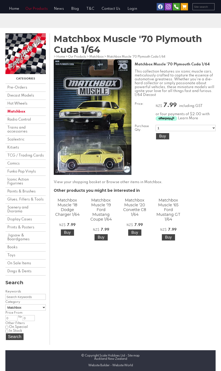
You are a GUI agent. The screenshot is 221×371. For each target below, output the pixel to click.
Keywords (13, 291)
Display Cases (19, 219)
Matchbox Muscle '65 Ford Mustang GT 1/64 (168, 210)
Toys (11, 255)
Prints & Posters (20, 227)
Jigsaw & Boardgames (18, 237)
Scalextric (15, 139)
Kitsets (13, 147)
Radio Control (19, 119)
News (59, 9)
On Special (16, 327)
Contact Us (111, 9)
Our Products (36, 9)
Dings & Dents (19, 271)
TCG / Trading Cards (25, 155)
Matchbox (16, 111)
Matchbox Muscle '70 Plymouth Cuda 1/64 (136, 56)
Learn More (188, 118)
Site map (134, 355)
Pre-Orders (17, 87)
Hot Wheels (17, 103)
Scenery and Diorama (17, 209)
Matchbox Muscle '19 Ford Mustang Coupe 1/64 (101, 210)
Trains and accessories (17, 129)
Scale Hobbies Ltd (112, 355)
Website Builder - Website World (110, 365)
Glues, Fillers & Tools (25, 199)
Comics (13, 163)
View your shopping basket (77, 182)
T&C (90, 9)
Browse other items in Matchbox (133, 182)
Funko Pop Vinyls (21, 171)
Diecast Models (20, 95)
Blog (75, 9)
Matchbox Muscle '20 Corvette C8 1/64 (134, 207)
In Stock (13, 331)
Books (12, 247)
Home (14, 9)
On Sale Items (19, 263)
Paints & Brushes (21, 191)
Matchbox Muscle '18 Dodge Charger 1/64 (67, 207)
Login (132, 9)
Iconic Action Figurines (18, 181)
